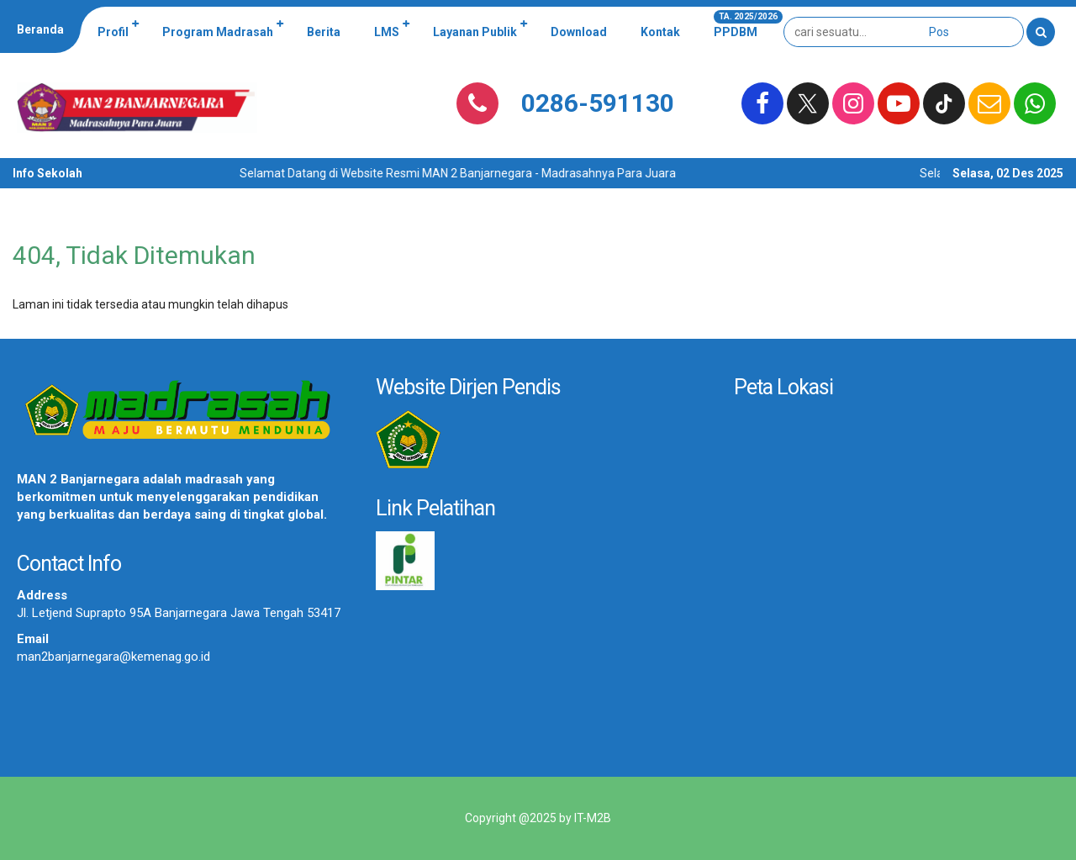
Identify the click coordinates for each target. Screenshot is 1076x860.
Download (579, 32)
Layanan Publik (475, 32)
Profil (113, 32)
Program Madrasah (217, 32)
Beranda (40, 29)
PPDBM (744, 24)
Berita (323, 32)
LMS (386, 32)
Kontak (660, 32)
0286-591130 (597, 103)
